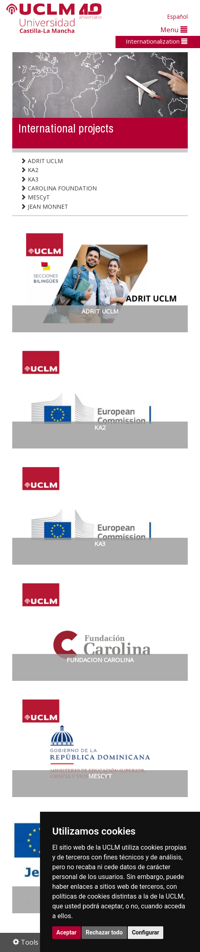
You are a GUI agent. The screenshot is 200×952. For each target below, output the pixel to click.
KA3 (29, 179)
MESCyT (35, 197)
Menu (173, 29)
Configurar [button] (145, 932)
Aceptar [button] (66, 932)
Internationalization (156, 41)
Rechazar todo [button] (104, 932)
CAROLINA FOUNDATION (58, 188)
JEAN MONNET (44, 206)
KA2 (29, 170)
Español (177, 16)
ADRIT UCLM (41, 161)
